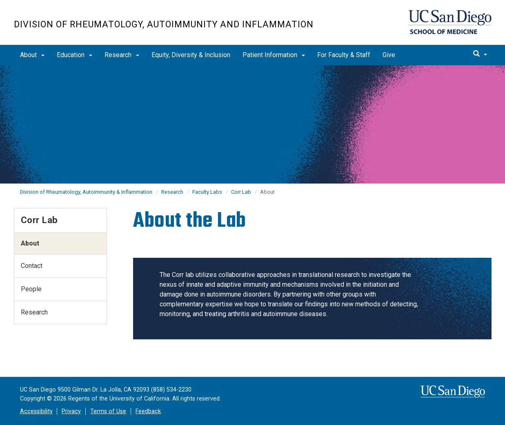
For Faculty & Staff (343, 55)
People (31, 289)
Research (122, 55)
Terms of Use (108, 411)
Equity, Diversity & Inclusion (190, 55)
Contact (31, 266)
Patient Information (273, 55)
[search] (480, 54)
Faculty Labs (207, 192)
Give (389, 55)
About (32, 55)
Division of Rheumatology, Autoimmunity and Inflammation (164, 24)
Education (74, 55)
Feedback (148, 411)
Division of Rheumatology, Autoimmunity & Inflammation (86, 192)
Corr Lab (241, 192)
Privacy (71, 411)
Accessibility (36, 411)
